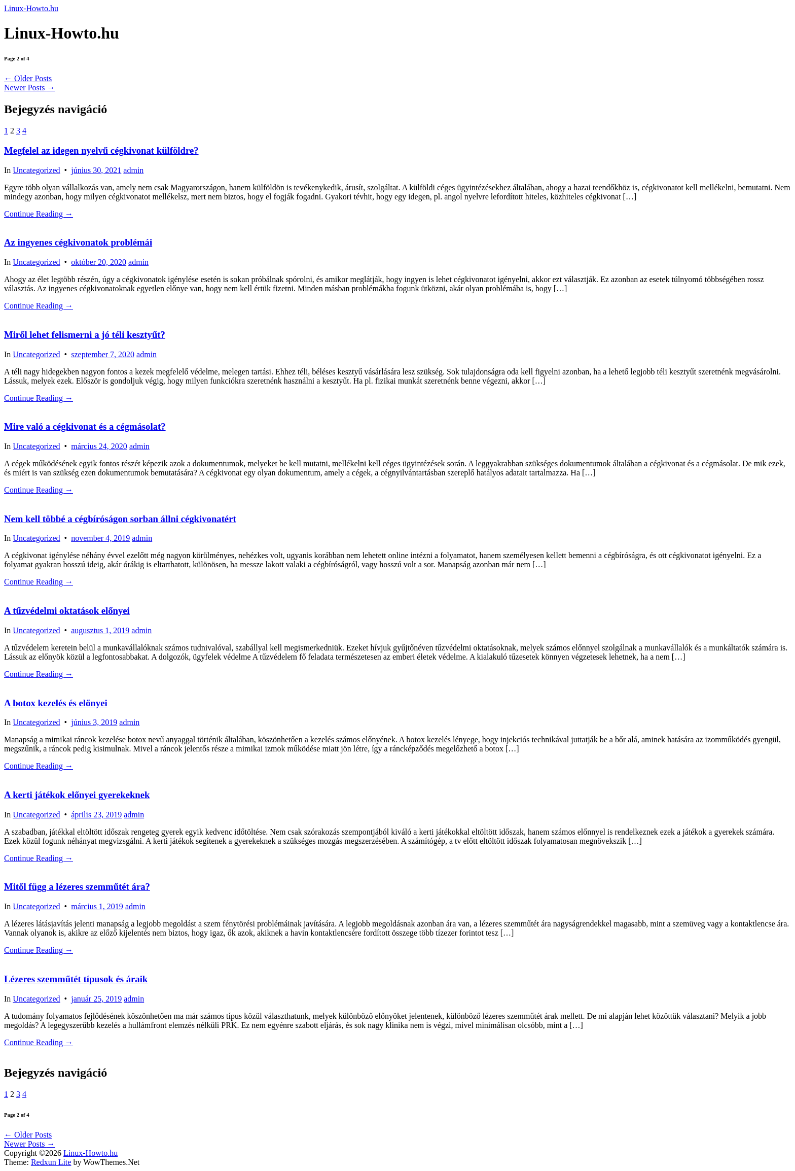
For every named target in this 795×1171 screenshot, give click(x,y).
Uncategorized (36, 170)
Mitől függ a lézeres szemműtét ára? (77, 886)
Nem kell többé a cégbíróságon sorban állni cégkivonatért (120, 518)
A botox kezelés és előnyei (55, 703)
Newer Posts (29, 87)
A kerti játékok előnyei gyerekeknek (77, 794)
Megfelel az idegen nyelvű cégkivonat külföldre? (101, 150)
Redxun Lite (51, 1162)
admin (133, 170)
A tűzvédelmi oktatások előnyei (67, 610)
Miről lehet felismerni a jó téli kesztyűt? (84, 334)
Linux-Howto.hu (31, 8)
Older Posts (28, 78)
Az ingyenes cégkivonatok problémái (78, 242)
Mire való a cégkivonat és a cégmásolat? (85, 426)
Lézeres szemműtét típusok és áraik (76, 979)
